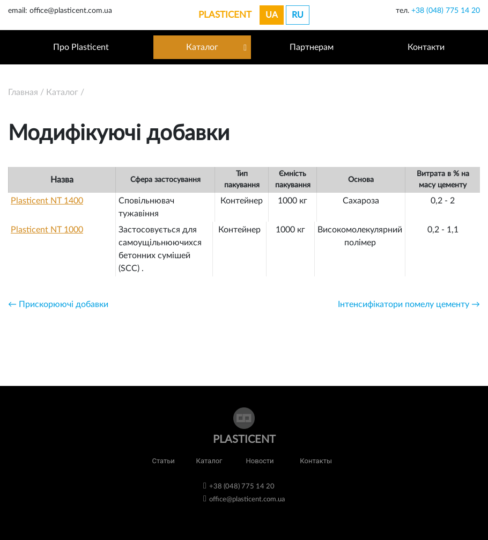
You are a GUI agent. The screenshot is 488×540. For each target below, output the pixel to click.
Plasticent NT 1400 (47, 200)
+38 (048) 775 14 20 (445, 10)
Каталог (202, 47)
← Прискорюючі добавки (58, 304)
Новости (260, 461)
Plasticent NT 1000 (47, 229)
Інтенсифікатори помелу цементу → (409, 304)
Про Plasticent (81, 47)
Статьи (163, 461)
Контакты (316, 461)
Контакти (426, 47)
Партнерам (312, 47)
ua (271, 15)
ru (298, 15)
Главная (23, 92)
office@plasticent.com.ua (247, 499)
